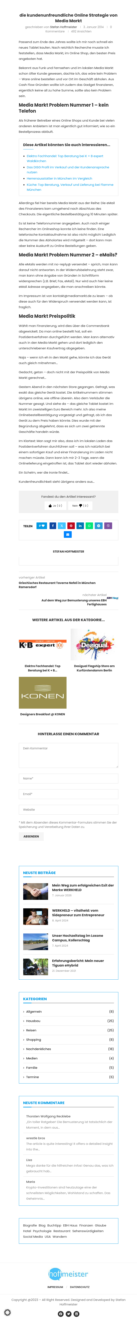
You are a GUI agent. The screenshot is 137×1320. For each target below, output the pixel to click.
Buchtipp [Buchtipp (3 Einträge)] (54, 1225)
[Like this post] (43, 525)
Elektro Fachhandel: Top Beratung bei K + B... (43, 668)
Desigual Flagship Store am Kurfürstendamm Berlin (94, 668)
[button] (7, 1312)
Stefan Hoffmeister (63, 27)
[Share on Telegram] (99, 525)
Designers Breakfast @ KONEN (42, 714)
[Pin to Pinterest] (71, 525)
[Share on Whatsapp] (89, 525)
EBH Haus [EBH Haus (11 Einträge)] (70, 1225)
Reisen (70, 1030)
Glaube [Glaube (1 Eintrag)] (100, 1225)
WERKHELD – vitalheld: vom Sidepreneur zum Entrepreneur (78, 912)
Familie (70, 1067)
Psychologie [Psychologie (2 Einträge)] (42, 1231)
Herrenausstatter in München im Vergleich (59, 178)
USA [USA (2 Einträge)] (48, 1236)
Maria (30, 1182)
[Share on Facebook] (53, 525)
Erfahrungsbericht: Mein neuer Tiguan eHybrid (78, 963)
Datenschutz (80, 1287)
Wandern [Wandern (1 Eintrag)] (60, 1236)
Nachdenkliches (70, 1049)
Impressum (55, 1287)
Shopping (70, 1039)
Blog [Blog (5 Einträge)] (42, 1225)
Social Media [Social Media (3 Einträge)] (33, 1236)
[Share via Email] (68, 534)
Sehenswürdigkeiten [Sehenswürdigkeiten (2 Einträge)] (88, 1231)
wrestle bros (35, 1138)
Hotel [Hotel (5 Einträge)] (27, 1231)
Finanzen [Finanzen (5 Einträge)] (86, 1225)
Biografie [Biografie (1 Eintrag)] (30, 1225)
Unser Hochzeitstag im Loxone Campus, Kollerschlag (77, 938)
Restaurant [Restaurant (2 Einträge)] (61, 1231)
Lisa (29, 1160)
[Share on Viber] (108, 525)
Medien (70, 1058)
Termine (70, 1077)
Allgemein (70, 1011)
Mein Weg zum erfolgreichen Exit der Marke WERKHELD (83, 887)
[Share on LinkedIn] (80, 525)
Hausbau (70, 1021)
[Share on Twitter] (62, 525)
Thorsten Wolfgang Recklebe (48, 1116)
